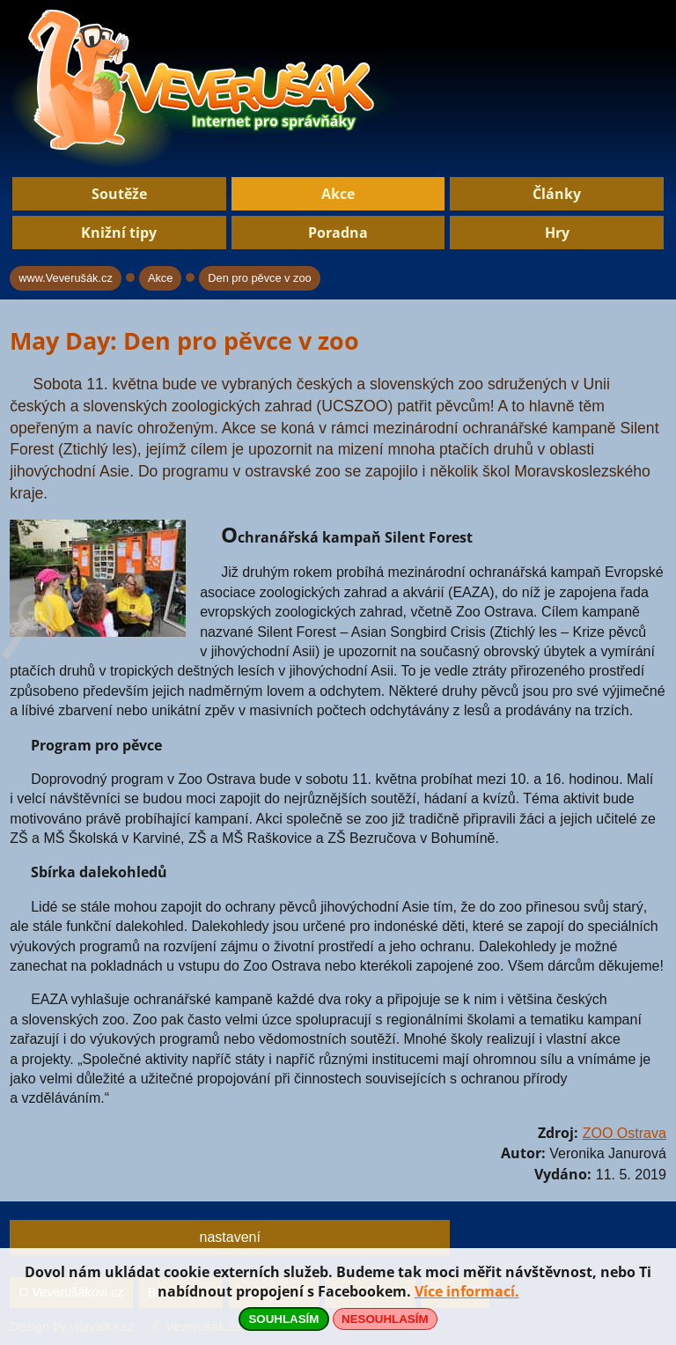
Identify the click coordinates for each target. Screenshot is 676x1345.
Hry (557, 232)
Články (557, 193)
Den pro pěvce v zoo (259, 278)
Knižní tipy (119, 232)
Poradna (338, 232)
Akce (338, 193)
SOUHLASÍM (283, 1319)
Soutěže (119, 193)
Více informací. (467, 1291)
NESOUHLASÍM (385, 1319)
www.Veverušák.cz (65, 278)
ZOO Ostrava (624, 1133)
